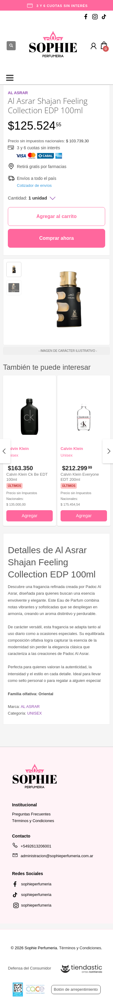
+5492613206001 (31, 847)
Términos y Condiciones (33, 820)
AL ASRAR (30, 706)
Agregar (29, 515)
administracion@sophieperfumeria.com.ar (52, 857)
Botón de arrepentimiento (76, 989)
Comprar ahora (56, 238)
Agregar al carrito (56, 216)
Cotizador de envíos (34, 185)
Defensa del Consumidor (29, 968)
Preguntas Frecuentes (31, 814)
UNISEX (34, 713)
